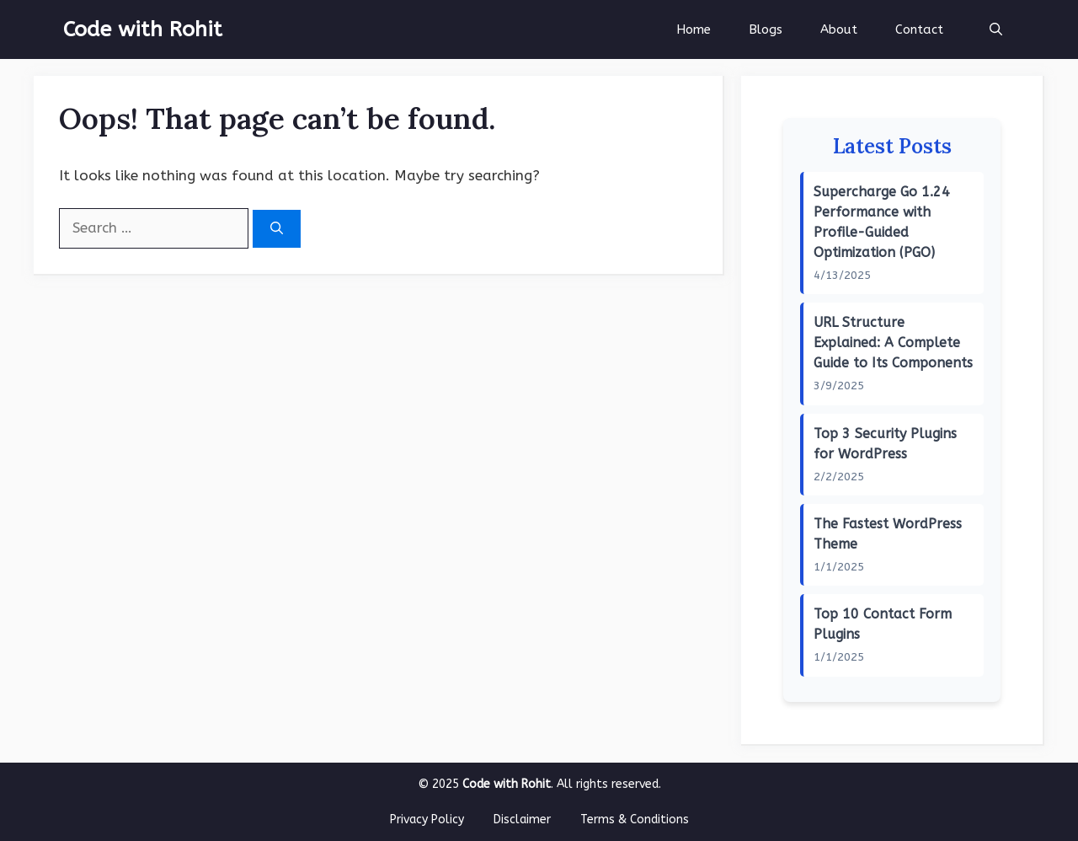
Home (693, 29)
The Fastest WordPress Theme (888, 534)
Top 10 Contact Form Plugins (883, 624)
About (838, 29)
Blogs (765, 29)
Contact (919, 29)
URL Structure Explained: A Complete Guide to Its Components (893, 342)
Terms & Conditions (634, 819)
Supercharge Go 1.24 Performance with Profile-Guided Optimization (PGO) (882, 222)
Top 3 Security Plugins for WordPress (885, 444)
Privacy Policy (427, 819)
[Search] (277, 229)
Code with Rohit (142, 29)
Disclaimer (522, 819)
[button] (996, 29)
